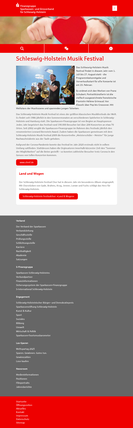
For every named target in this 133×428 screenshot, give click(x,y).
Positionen (21, 379)
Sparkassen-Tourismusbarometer (33, 335)
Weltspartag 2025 (25, 349)
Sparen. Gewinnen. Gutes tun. (31, 353)
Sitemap (20, 422)
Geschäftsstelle (24, 235)
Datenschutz (22, 419)
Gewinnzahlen (23, 357)
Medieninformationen (27, 374)
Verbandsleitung (24, 230)
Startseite (21, 401)
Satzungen (21, 259)
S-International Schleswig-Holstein (34, 289)
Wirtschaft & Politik (26, 331)
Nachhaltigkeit (23, 251)
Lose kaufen (22, 361)
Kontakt (20, 412)
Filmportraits (23, 383)
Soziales (20, 319)
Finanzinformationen (27, 281)
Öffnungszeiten (24, 405)
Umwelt (20, 327)
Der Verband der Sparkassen (31, 226)
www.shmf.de (27, 162)
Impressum (22, 415)
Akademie (21, 255)
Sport (19, 315)
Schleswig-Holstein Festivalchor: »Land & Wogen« (48, 196)
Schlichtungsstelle (25, 243)
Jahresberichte (24, 387)
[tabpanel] (66, 30)
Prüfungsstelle (23, 239)
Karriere (20, 247)
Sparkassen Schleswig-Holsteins (33, 273)
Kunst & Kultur (23, 311)
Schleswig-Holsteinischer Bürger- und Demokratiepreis (45, 302)
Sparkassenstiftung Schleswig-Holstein (36, 307)
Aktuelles (21, 408)
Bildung (20, 323)
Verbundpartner (24, 277)
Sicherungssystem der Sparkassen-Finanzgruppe (41, 285)
